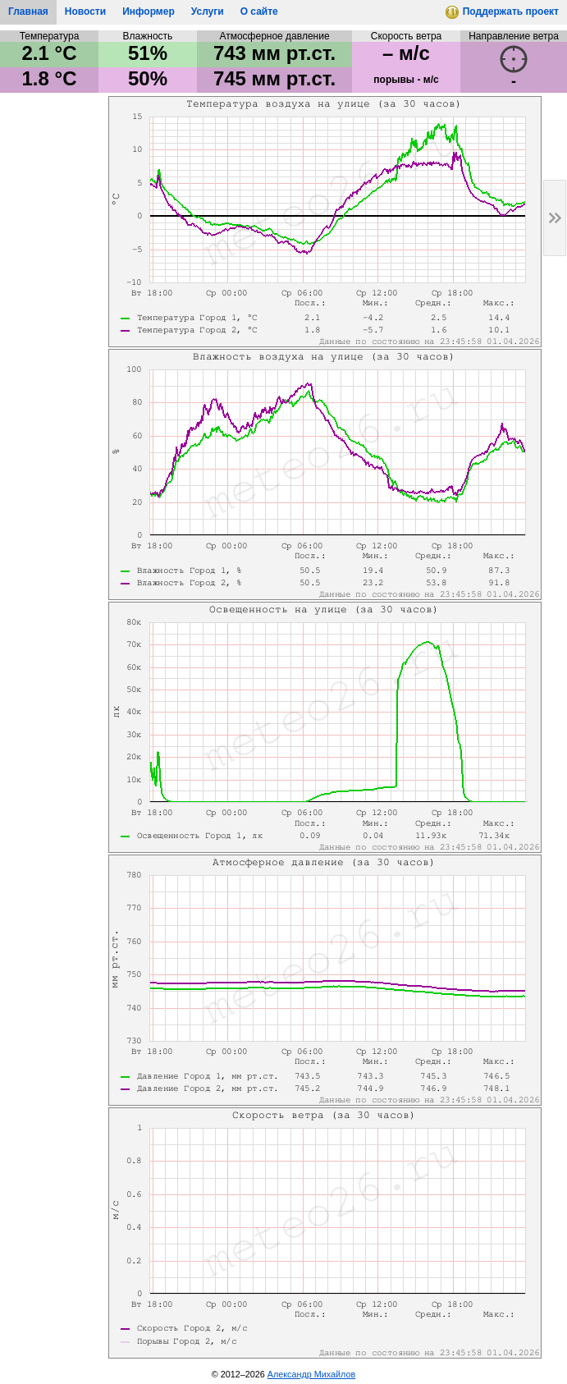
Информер (148, 11)
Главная (28, 11)
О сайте (259, 11)
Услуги (207, 11)
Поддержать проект (502, 15)
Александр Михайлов (311, 1374)
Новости (85, 11)
